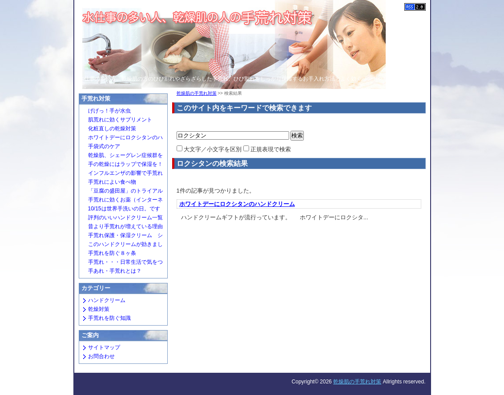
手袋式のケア (104, 146)
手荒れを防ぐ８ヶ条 (112, 253)
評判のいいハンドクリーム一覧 (125, 217)
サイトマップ (104, 347)
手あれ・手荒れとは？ (114, 271)
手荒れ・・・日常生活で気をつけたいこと (122, 263)
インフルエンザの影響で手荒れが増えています (122, 174)
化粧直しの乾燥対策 (112, 128)
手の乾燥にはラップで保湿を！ (125, 164)
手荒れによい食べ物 (112, 182)
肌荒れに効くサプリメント (120, 120)
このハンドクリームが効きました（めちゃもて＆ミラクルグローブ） (122, 245)
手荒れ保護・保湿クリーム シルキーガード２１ (122, 236)
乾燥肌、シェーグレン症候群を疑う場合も (122, 156)
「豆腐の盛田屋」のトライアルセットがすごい (122, 192)
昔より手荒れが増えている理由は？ (122, 227)
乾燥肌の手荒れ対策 (197, 93)
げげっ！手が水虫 (109, 111)
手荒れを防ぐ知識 (109, 318)
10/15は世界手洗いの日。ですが (120, 210)
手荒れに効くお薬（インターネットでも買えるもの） (122, 201)
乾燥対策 (98, 309)
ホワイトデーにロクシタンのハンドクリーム (237, 204)
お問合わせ (101, 356)
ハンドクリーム (106, 300)
